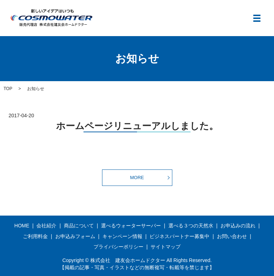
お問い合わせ (232, 236)
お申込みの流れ (237, 225)
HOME (21, 225)
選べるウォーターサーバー (131, 225)
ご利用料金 (35, 236)
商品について (79, 225)
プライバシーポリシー (118, 247)
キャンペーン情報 (122, 236)
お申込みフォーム (75, 236)
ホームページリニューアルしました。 (137, 125)
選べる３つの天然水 (190, 225)
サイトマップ (166, 247)
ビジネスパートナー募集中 (179, 236)
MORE (137, 177)
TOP (8, 88)
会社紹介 (46, 225)
